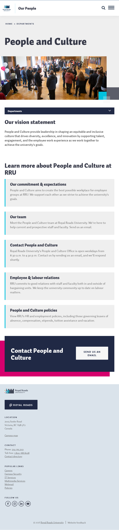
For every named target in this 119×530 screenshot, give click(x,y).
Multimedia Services (15, 481)
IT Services (10, 477)
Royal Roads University (52, 522)
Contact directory (13, 456)
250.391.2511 (18, 449)
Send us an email (92, 353)
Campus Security (13, 474)
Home (9, 23)
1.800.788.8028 (21, 453)
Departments (25, 23)
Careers (8, 471)
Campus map (11, 435)
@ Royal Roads (21, 405)
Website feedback (77, 523)
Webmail (9, 484)
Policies (8, 488)
